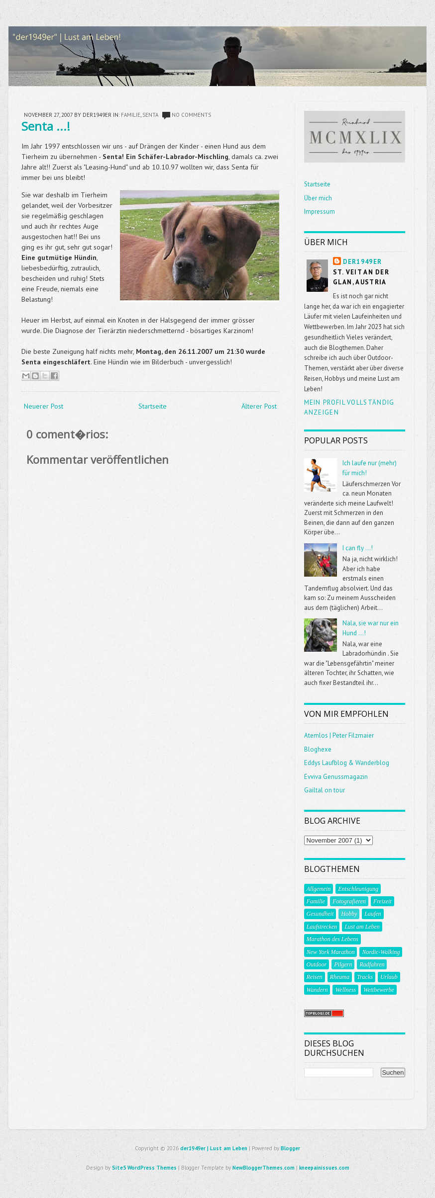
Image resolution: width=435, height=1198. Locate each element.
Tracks (365, 976)
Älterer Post (259, 406)
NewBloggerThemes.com (263, 1167)
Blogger (290, 1148)
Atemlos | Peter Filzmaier (339, 735)
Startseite (152, 406)
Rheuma (339, 976)
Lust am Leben (362, 926)
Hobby (349, 913)
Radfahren (371, 964)
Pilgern (343, 964)
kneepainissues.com (324, 1167)
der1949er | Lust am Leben (213, 1148)
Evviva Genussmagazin (336, 776)
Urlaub (389, 976)
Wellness (345, 989)
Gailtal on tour (324, 790)
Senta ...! (45, 126)
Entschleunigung (358, 888)
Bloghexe (317, 749)
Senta (150, 114)
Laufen (372, 913)
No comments (191, 114)
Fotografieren (349, 901)
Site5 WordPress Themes (144, 1167)
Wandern (317, 989)
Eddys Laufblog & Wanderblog (346, 763)
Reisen (315, 976)
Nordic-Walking (381, 951)
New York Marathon (331, 951)
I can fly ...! (357, 548)
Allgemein (319, 888)
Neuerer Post (43, 406)
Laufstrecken (322, 926)
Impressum (319, 211)
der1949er (362, 261)
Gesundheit (320, 913)
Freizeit (382, 901)
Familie (130, 114)
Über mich (318, 198)
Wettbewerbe (378, 989)
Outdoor (317, 964)
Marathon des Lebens (332, 939)
